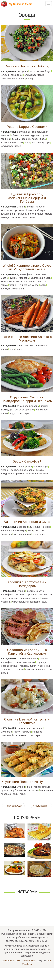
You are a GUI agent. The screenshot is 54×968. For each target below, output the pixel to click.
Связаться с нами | (12, 960)
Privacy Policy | (29, 960)
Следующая (41, 805)
